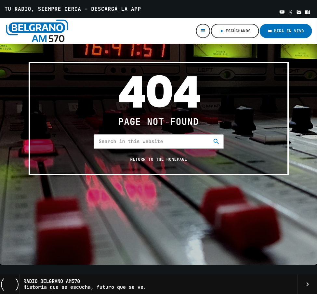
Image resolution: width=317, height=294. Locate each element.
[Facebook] (307, 12)
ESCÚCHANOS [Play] (235, 31)
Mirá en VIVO (286, 31)
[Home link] (42, 31)
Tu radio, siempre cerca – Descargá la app (73, 9)
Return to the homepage (158, 159)
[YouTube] (282, 12)
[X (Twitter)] (290, 12)
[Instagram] (299, 12)
